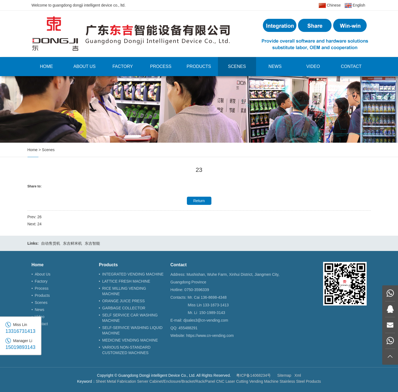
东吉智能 (92, 243)
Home (46, 66)
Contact (351, 66)
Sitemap (284, 375)
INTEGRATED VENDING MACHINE (132, 274)
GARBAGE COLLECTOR (123, 308)
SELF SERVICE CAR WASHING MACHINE (130, 318)
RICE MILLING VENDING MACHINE (124, 291)
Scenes (237, 66)
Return (199, 201)
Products (199, 66)
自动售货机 (50, 243)
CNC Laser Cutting (232, 381)
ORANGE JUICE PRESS (123, 301)
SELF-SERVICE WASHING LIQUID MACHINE (132, 330)
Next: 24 (35, 224)
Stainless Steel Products (300, 381)
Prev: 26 (35, 217)
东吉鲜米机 (72, 243)
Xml (297, 375)
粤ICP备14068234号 (253, 375)
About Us (85, 66)
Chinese (330, 5)
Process (160, 66)
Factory (123, 66)
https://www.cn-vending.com (210, 335)
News (275, 66)
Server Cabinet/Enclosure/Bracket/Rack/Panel (176, 381)
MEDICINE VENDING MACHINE (130, 340)
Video (313, 66)
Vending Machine (263, 381)
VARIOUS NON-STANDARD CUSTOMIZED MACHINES (126, 350)
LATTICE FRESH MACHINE (126, 281)
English (355, 5)
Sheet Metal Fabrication (116, 381)
